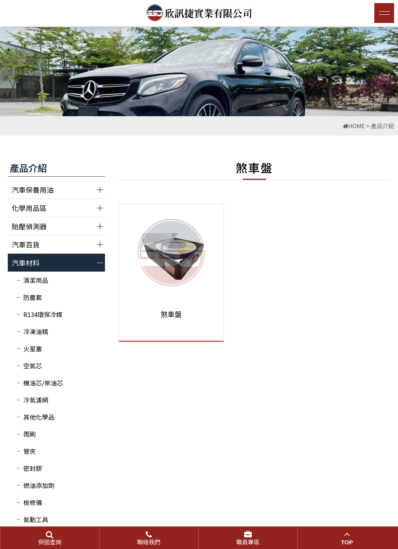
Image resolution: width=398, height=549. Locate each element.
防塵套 (32, 297)
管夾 (29, 451)
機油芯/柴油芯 (43, 382)
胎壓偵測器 (29, 226)
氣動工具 (35, 519)
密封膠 (32, 468)
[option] (199, 71)
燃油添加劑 (38, 485)
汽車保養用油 (33, 190)
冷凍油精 (35, 331)
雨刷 (29, 434)
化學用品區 (29, 208)
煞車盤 (161, 314)
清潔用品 (35, 280)
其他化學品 (38, 417)
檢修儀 (32, 502)
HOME (354, 126)
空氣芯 (32, 365)
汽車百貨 (26, 244)
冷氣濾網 (35, 399)
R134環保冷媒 (43, 314)
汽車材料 (26, 263)
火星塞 (32, 348)
